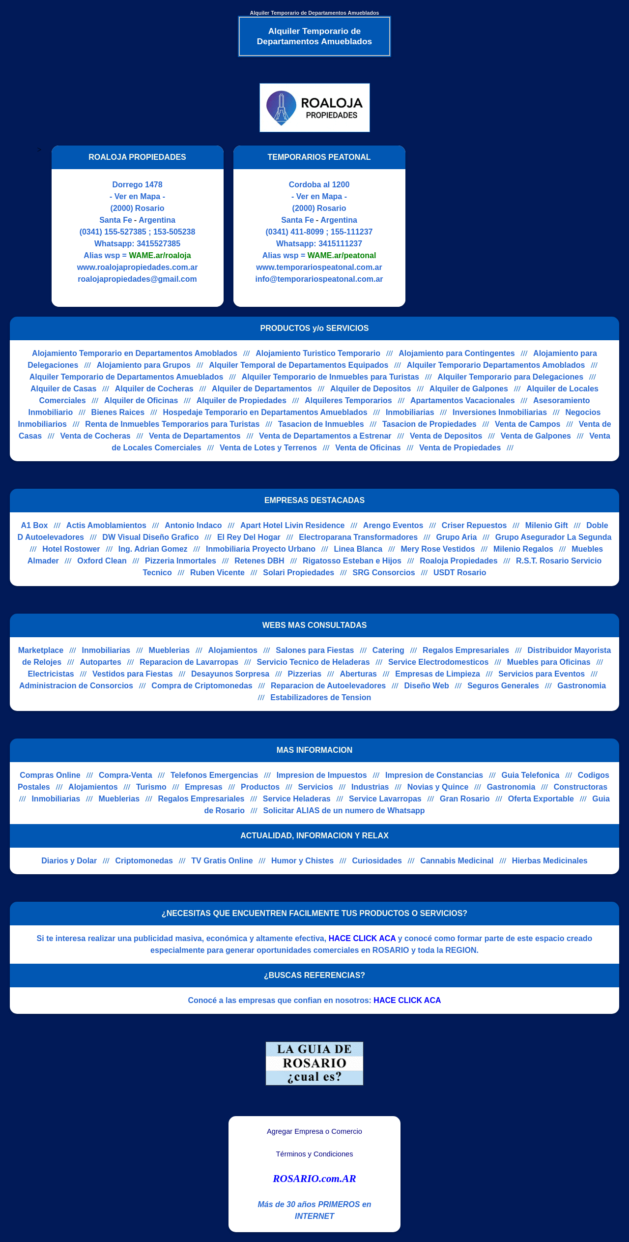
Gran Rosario (464, 799)
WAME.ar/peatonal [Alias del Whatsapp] (342, 255)
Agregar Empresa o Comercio (314, 1131)
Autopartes (100, 662)
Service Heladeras (297, 799)
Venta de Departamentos (195, 436)
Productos (260, 787)
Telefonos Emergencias (214, 775)
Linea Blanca (358, 549)
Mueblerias (169, 650)
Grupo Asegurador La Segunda (553, 537)
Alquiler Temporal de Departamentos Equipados (298, 365)
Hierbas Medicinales (550, 861)
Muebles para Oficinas (549, 662)
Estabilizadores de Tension (320, 697)
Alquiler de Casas (63, 388)
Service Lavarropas (385, 799)
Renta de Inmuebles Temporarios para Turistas (172, 424)
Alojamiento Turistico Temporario (318, 353)
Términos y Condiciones (314, 1154)
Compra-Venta (125, 775)
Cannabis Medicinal (456, 861)
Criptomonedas (144, 861)
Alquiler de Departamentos (262, 388)
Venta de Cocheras (95, 436)
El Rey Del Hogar (249, 537)
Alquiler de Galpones (468, 388)
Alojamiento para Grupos (144, 365)
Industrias (370, 787)
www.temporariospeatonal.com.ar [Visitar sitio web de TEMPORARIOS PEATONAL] (319, 267)
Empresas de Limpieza (437, 674)
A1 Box (34, 525)
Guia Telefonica (531, 775)
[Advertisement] (497, 226)
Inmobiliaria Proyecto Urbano (260, 549)
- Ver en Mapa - (137, 196)
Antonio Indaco (193, 525)
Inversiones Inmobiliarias (500, 412)
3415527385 (158, 243)
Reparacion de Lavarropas (189, 662)
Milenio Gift (546, 525)
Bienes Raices (118, 412)
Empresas (204, 787)
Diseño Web (426, 685)
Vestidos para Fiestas (132, 674)
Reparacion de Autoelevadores (328, 685)
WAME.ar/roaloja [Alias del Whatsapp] (160, 255)
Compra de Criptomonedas (201, 685)
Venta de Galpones (536, 436)
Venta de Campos (527, 424)
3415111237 (340, 243)
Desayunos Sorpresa (230, 674)
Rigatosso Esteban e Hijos (352, 561)
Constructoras (580, 787)
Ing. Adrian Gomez (153, 549)
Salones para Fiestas (315, 650)
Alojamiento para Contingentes (457, 353)
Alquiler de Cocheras (154, 388)
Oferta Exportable (541, 799)
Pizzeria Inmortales (180, 561)
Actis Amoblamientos (106, 525)
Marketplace (41, 650)
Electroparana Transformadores (358, 537)
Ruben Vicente (217, 572)
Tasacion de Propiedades (429, 424)
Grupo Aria (456, 537)
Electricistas (51, 674)
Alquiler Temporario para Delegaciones (510, 377)
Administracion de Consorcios (76, 685)
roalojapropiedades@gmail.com (137, 279)
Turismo (151, 787)
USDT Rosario (459, 572)
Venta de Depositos (446, 436)
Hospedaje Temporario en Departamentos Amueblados (265, 412)
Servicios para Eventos (541, 674)
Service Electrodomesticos (438, 662)
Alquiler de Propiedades (241, 400)
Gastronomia (581, 685)
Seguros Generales (503, 685)
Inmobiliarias (410, 412)
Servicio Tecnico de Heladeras (313, 662)
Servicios (315, 787)
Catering (388, 650)
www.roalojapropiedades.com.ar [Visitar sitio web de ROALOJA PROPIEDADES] (137, 267)
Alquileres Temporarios (348, 400)
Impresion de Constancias (434, 775)
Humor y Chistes (302, 861)
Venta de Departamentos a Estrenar (325, 436)
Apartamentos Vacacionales (462, 400)
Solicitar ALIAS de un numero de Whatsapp (344, 810)
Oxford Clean (101, 561)
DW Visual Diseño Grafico (150, 537)
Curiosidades (376, 861)
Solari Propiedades (298, 572)
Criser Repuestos (474, 525)
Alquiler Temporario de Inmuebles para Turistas (330, 377)
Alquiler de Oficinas (141, 400)
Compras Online (50, 775)
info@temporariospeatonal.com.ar (319, 279)
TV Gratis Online (222, 861)
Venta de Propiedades (460, 448)
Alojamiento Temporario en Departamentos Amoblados (134, 353)
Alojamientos (232, 650)
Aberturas (358, 674)
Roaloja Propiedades (458, 561)
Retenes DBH (259, 561)
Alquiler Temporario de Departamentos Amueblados (126, 377)
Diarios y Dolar (69, 861)
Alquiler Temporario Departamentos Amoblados (496, 365)
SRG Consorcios (384, 572)
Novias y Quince (438, 787)
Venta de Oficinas (367, 448)
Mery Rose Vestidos (438, 549)
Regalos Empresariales (466, 650)
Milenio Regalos (523, 549)
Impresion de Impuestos (322, 775)
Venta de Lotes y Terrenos (268, 448)
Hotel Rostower (71, 549)
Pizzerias (304, 674)
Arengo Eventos (393, 525)
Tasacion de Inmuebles (321, 424)
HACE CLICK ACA (362, 938)
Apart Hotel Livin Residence (292, 525)
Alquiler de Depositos (370, 388)
